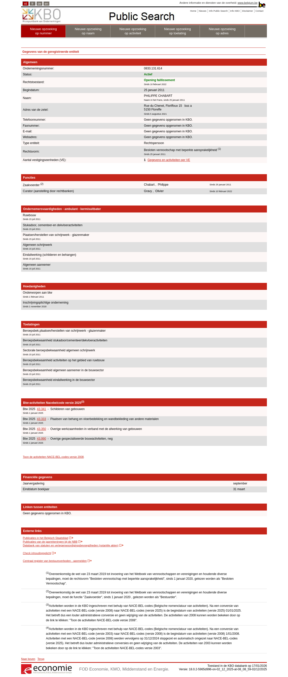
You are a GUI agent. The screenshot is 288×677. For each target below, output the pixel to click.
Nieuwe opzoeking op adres (222, 31)
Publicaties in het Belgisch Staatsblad (45, 537)
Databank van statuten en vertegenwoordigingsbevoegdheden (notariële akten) (70, 545)
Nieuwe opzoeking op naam (88, 31)
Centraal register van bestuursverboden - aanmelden (55, 560)
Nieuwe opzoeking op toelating (177, 31)
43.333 (41, 419)
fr (33, 3)
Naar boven (28, 658)
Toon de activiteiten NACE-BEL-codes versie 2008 (53, 456)
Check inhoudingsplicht (37, 553)
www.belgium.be (247, 2)
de (39, 3)
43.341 (41, 409)
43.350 (41, 429)
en (46, 3)
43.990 (41, 438)
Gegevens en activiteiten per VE (168, 160)
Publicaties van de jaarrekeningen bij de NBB (50, 541)
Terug (40, 658)
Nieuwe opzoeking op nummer (43, 31)
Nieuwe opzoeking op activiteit (132, 31)
